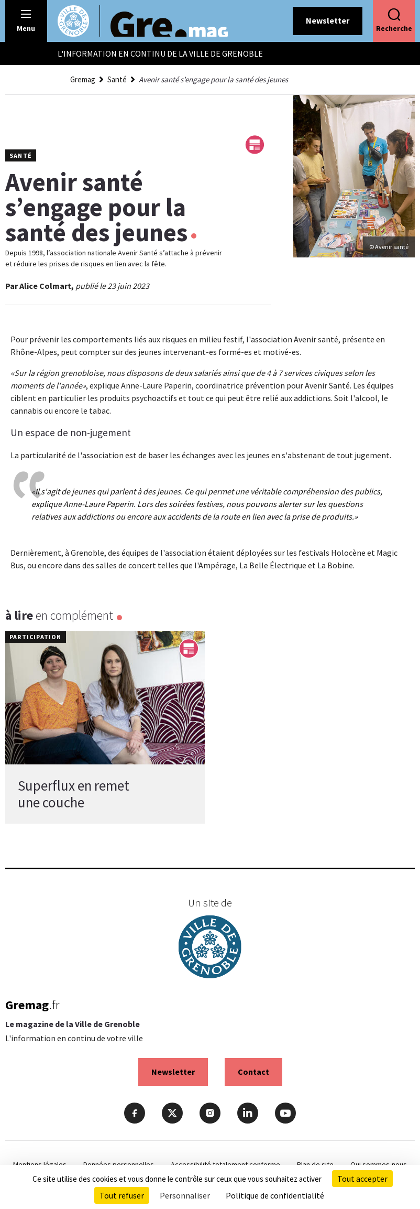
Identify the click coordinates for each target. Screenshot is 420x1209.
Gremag (82, 79)
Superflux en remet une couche (73, 793)
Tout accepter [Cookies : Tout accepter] (362, 1178)
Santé (117, 79)
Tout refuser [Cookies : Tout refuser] (122, 1195)
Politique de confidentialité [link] (275, 1195)
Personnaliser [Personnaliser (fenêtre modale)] (185, 1195)
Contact (253, 1071)
